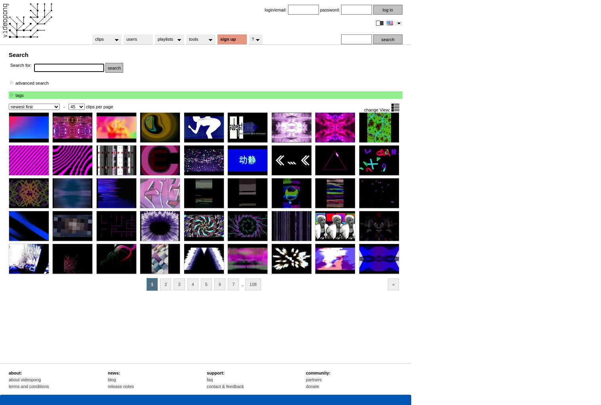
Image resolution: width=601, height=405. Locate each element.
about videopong (25, 379)
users (131, 39)
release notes (121, 386)
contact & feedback (225, 386)
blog (112, 379)
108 (253, 284)
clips (104, 39)
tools (198, 39)
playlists (167, 39)
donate (312, 386)
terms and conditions (29, 386)
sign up (228, 39)
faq (210, 379)
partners (314, 379)
